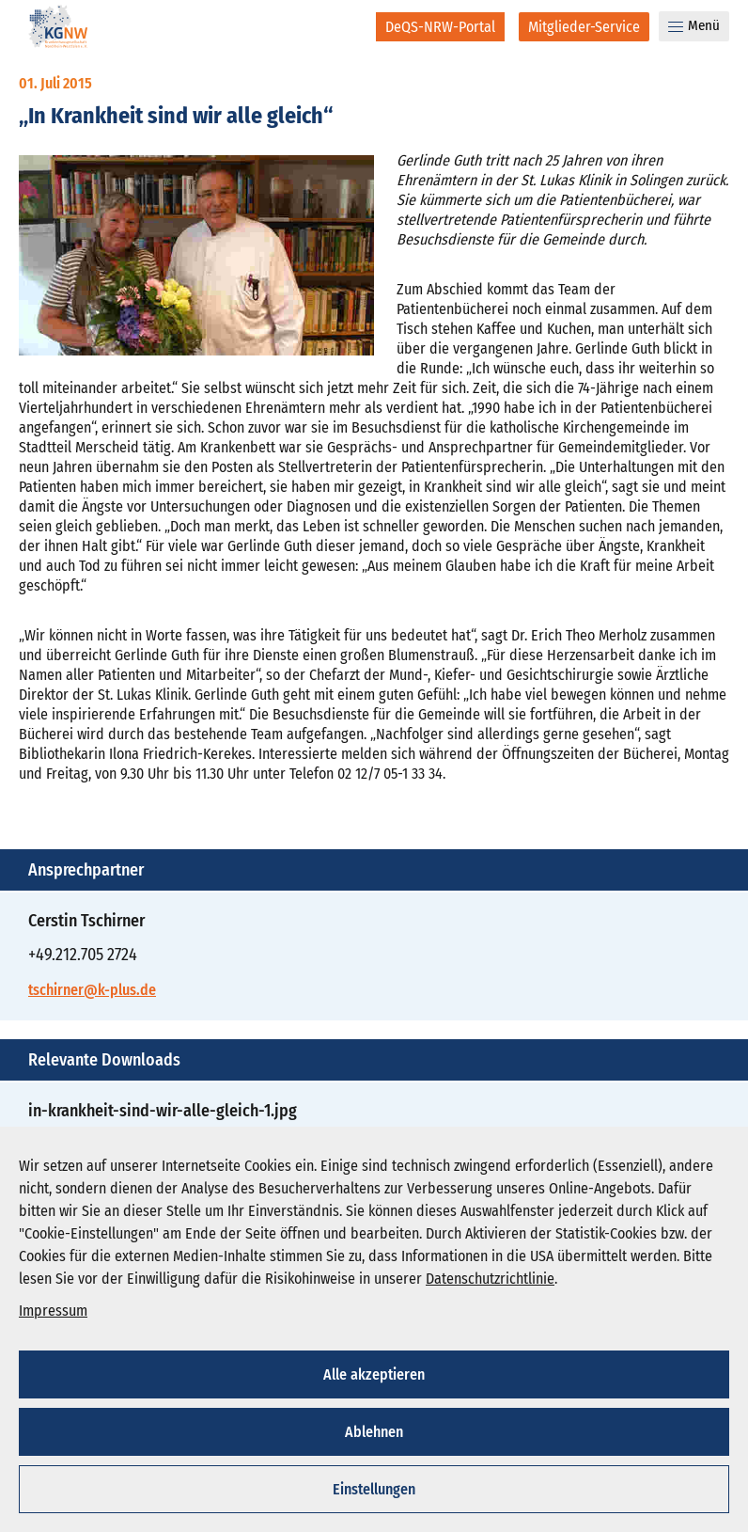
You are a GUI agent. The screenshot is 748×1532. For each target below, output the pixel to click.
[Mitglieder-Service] (584, 26)
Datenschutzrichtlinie (490, 1278)
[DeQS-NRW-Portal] (440, 26)
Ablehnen (374, 1432)
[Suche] (349, 26)
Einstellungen (374, 1489)
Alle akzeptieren (374, 1374)
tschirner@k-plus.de (92, 990)
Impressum (53, 1310)
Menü (694, 25)
